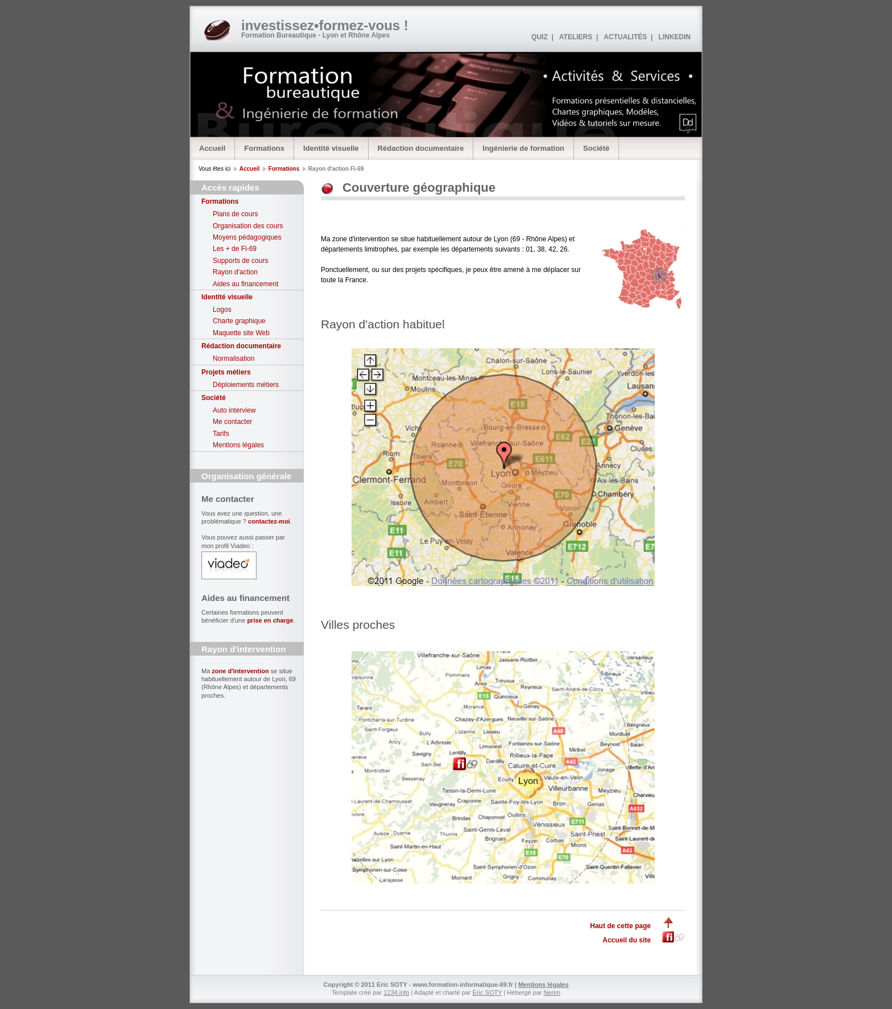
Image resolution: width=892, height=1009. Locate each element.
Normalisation (233, 359)
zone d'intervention (240, 671)
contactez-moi (269, 521)
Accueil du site (626, 940)
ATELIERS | (578, 37)
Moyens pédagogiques (247, 237)
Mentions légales (238, 445)
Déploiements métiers (246, 385)
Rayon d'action (235, 272)
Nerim (552, 992)
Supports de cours (240, 261)
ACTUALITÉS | (628, 37)
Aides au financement (245, 284)
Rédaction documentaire (421, 148)
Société (596, 148)
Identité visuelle (331, 148)
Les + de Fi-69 (235, 249)
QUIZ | (542, 37)
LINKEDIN (674, 37)
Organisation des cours (248, 226)
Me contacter (232, 422)
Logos (222, 310)
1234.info (396, 992)
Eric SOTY (487, 992)
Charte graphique (239, 321)
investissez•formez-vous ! (324, 25)
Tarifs (221, 434)
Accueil (212, 148)
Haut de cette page (620, 926)
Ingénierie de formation (523, 148)
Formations (264, 148)
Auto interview (234, 410)
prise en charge (270, 620)
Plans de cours (235, 214)
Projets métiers (226, 372)
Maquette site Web (241, 333)
